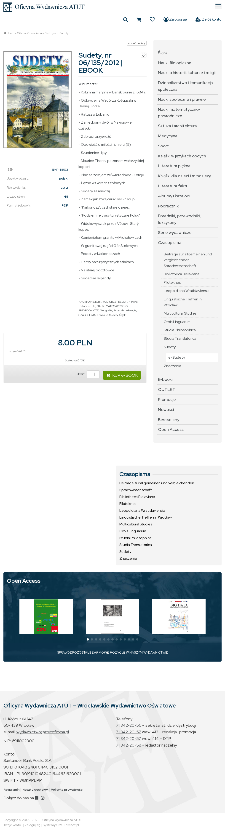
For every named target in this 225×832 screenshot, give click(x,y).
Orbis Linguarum (177, 321)
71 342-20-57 (128, 731)
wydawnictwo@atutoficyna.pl (42, 731)
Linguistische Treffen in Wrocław (183, 302)
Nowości (166, 409)
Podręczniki (168, 206)
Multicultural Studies (180, 313)
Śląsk (122, 315)
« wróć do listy (136, 43)
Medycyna (167, 135)
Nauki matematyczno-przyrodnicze (179, 113)
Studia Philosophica (180, 330)
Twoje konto (12, 825)
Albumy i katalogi (174, 196)
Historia (133, 302)
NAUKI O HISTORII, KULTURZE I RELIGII (102, 302)
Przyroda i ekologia (125, 310)
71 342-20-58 (128, 745)
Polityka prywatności (67, 789)
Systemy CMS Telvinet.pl (61, 825)
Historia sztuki (86, 306)
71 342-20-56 (128, 725)
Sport (163, 145)
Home (10, 33)
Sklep (20, 33)
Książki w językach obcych (182, 156)
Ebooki (101, 315)
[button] (88, 639)
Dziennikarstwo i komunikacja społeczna (185, 86)
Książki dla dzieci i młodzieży (184, 175)
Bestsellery (168, 419)
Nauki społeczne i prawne (182, 99)
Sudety (49, 33)
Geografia (106, 310)
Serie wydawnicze (175, 232)
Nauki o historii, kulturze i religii (187, 72)
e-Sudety (63, 33)
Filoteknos (172, 282)
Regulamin (11, 789)
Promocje (167, 399)
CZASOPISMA (87, 315)
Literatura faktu (173, 185)
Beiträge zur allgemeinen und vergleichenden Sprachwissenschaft (188, 260)
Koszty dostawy (35, 789)
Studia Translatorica (180, 338)
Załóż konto (209, 19)
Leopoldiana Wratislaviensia (186, 290)
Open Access (171, 429)
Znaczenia (172, 365)
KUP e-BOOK (122, 375)
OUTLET (166, 389)
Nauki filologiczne (174, 62)
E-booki (165, 379)
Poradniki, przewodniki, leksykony (179, 219)
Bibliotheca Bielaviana (181, 274)
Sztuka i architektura (177, 125)
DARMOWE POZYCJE (108, 652)
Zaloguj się (175, 19)
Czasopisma (34, 33)
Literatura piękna (174, 165)
